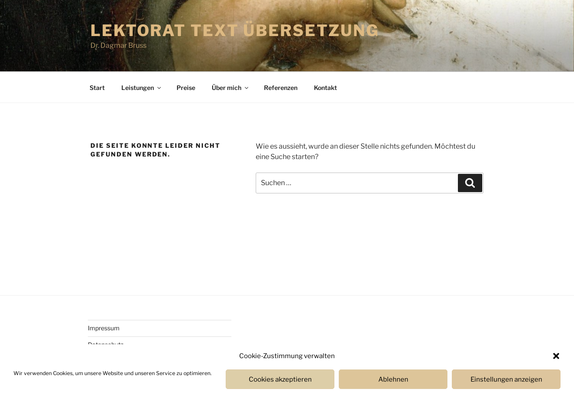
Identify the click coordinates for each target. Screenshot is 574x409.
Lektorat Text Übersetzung (234, 30)
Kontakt (325, 87)
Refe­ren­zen (280, 87)
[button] (556, 356)
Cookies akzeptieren (280, 379)
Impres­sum (104, 328)
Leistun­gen (141, 87)
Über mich (231, 87)
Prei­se (186, 87)
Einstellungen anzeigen (506, 379)
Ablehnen (393, 379)
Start (97, 87)
